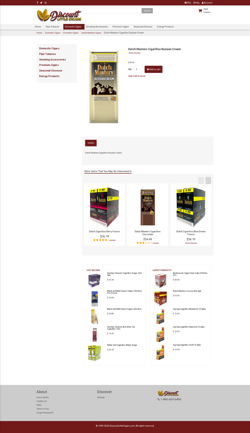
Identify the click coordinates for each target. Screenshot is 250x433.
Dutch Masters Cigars (91, 33)
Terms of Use (43, 409)
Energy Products (165, 26)
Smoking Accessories (97, 26)
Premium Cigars (121, 26)
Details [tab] (91, 143)
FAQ (188, 2)
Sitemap (101, 397)
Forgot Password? (45, 412)
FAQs (39, 405)
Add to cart (153, 69)
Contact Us (42, 401)
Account (207, 2)
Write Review (134, 53)
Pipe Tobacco (52, 26)
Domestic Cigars (73, 26)
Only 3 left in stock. (137, 76)
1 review (112, 240)
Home (38, 26)
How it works (43, 397)
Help (196, 2)
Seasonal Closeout (143, 26)
